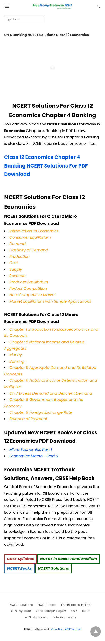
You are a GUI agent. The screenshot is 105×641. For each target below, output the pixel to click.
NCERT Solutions (53, 568)
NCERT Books (19, 568)
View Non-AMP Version (66, 629)
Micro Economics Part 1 (30, 449)
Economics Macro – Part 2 (33, 456)
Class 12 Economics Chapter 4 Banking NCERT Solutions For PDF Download (46, 166)
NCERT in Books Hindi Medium (68, 558)
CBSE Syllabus (20, 558)
